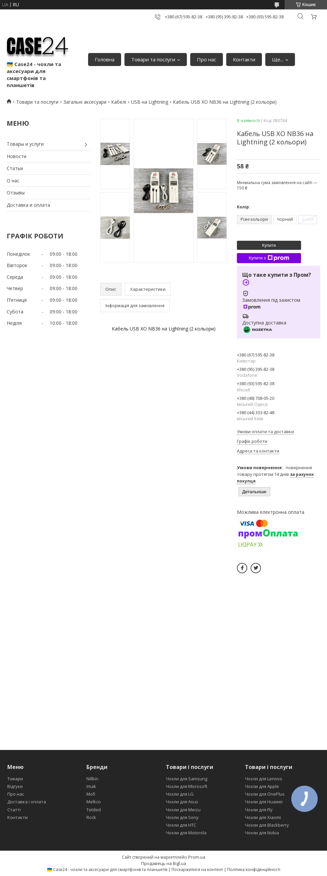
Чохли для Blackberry (267, 825)
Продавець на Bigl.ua (163, 863)
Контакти (244, 59)
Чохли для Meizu (183, 810)
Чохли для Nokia (262, 833)
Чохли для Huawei (264, 802)
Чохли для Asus (182, 802)
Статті (14, 810)
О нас (13, 180)
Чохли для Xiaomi (263, 817)
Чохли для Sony (182, 817)
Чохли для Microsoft (186, 786)
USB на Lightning (149, 102)
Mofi (90, 794)
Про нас (206, 59)
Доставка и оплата (28, 205)
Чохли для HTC (181, 825)
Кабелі (118, 102)
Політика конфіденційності (253, 869)
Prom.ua (196, 857)
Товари (15, 779)
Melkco (93, 802)
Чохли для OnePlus (265, 794)
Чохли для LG (180, 794)
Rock (91, 817)
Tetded (93, 810)
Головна (104, 59)
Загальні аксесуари (84, 102)
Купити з (269, 258)
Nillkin (92, 779)
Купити (269, 245)
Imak (91, 786)
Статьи (15, 168)
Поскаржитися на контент (197, 869)
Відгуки (15, 786)
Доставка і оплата (26, 802)
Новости (16, 156)
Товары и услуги (25, 144)
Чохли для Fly (259, 810)
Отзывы (16, 192)
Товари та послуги (153, 59)
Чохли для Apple (262, 786)
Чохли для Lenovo (263, 779)
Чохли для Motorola (186, 833)
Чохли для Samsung (186, 779)
